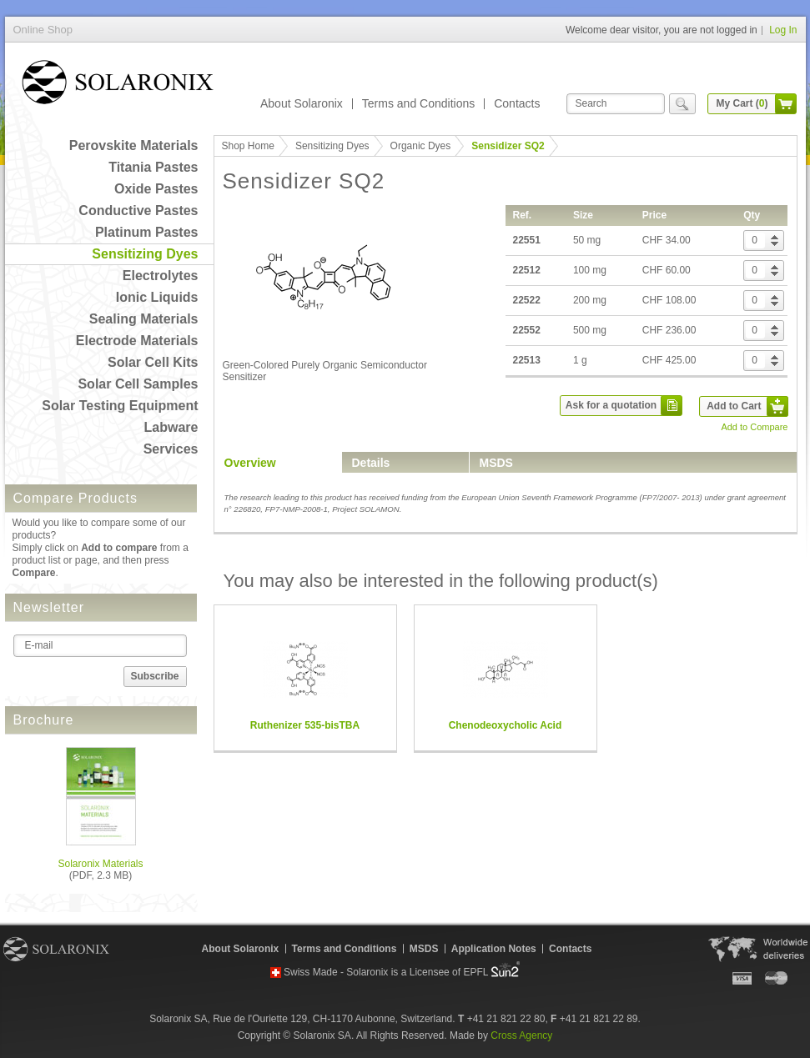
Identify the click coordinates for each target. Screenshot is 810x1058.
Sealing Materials (144, 319)
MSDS (496, 462)
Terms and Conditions (418, 103)
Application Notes (493, 949)
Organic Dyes (420, 146)
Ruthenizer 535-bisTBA (305, 725)
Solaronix (56, 948)
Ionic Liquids (157, 297)
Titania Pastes (153, 167)
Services (171, 449)
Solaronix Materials (100, 864)
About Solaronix (301, 103)
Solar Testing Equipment (120, 406)
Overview (250, 462)
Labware (171, 427)
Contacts (517, 103)
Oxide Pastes (156, 189)
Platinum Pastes (147, 232)
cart (786, 103)
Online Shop (118, 85)
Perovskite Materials (134, 145)
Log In (783, 30)
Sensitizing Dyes (145, 254)
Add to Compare (754, 427)
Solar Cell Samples (138, 384)
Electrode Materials (137, 340)
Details (371, 462)
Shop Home (248, 146)
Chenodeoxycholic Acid (505, 725)
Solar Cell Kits (153, 362)
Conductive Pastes (138, 210)
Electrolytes (161, 275)
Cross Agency (521, 1035)
